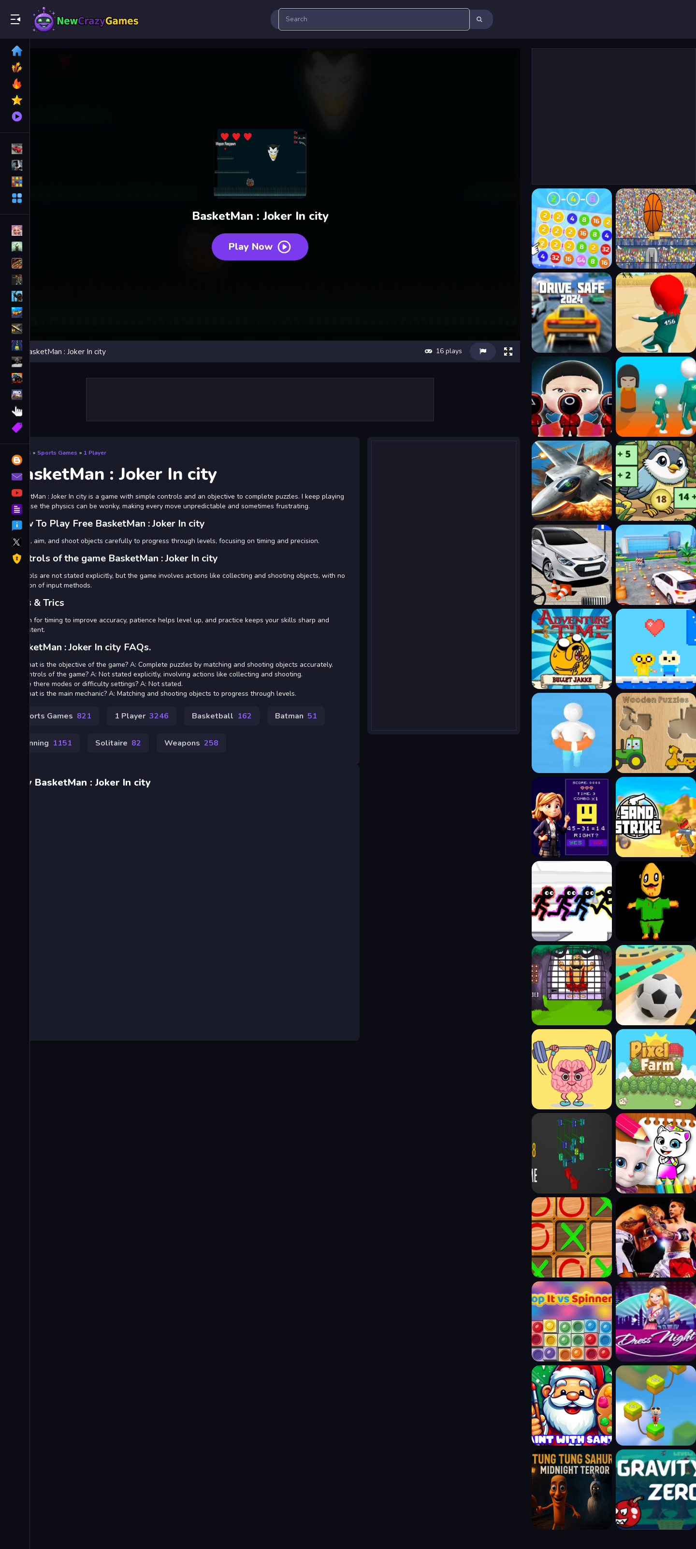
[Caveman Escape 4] (564, 985)
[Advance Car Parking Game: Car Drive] (564, 565)
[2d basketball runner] (648, 228)
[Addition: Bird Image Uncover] (648, 481)
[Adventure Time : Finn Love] (648, 649)
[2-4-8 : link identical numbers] (564, 228)
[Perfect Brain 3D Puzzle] (564, 1069)
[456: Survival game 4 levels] (648, 397)
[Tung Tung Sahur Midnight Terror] (564, 1489)
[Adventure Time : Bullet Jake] (564, 649)
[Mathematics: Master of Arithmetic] (564, 817)
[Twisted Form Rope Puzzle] (648, 1405)
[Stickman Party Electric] (564, 901)
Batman (79, 755)
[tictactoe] (564, 1237)
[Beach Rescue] (564, 733)
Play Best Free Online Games (86, 19)
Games (60, 426)
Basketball (260, 728)
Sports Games (96, 426)
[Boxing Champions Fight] (648, 1237)
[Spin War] (648, 901)
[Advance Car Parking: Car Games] (648, 565)
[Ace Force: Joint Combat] (564, 481)
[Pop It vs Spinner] (564, 1321)
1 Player (133, 426)
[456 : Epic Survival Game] (648, 313)
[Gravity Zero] (648, 1489)
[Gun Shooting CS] (648, 817)
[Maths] (564, 1153)
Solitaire (222, 755)
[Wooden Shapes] (648, 733)
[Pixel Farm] (648, 1069)
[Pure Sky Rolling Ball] (648, 985)
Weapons (295, 755)
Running (149, 755)
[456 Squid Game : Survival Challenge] (564, 397)
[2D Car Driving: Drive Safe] (564, 313)
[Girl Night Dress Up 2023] (648, 1321)
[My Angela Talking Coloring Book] (648, 1153)
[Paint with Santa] (564, 1405)
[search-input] (374, 19)
